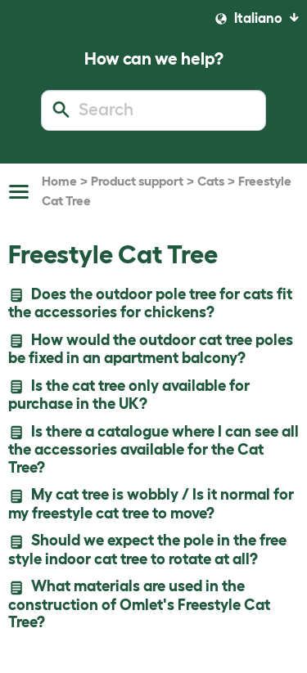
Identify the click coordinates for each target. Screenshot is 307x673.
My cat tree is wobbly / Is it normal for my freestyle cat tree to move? (151, 503)
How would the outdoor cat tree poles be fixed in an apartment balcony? (150, 348)
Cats (210, 181)
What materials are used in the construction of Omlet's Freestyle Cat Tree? (139, 603)
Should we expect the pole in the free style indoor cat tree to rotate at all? (147, 549)
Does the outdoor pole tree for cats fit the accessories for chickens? (150, 303)
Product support (137, 181)
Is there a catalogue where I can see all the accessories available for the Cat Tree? (153, 449)
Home (59, 181)
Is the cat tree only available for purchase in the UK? (129, 394)
